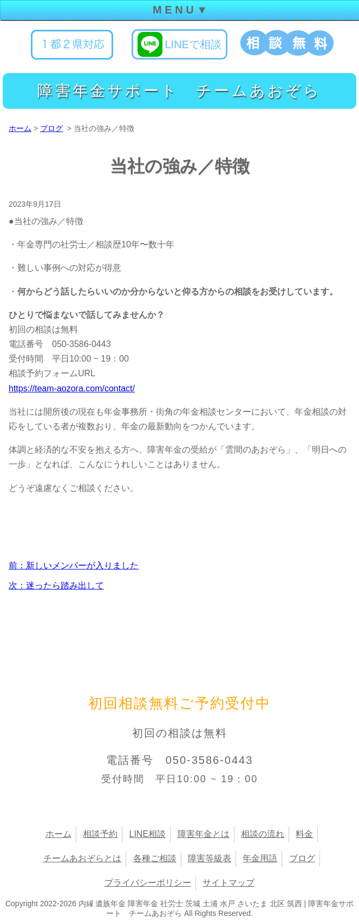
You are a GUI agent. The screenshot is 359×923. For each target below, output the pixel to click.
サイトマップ (228, 882)
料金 (304, 834)
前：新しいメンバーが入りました (74, 565)
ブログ (51, 128)
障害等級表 (209, 858)
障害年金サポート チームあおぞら (179, 90)
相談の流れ (262, 834)
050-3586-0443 (209, 760)
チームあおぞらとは (82, 858)
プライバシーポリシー (148, 882)
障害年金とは (204, 834)
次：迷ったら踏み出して (56, 585)
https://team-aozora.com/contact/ (72, 388)
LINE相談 (147, 834)
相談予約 (100, 834)
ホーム (20, 128)
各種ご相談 (155, 858)
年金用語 (260, 858)
